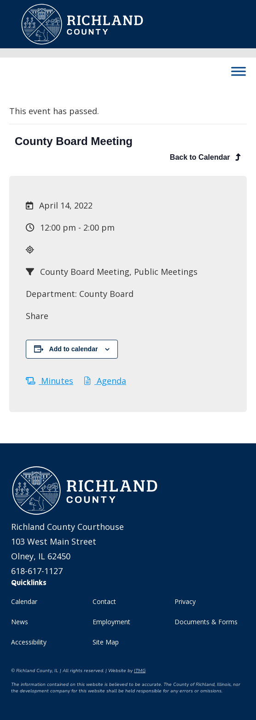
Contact (104, 601)
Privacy (185, 601)
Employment (111, 621)
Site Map (106, 642)
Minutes (49, 380)
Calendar (24, 601)
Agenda (105, 380)
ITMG (139, 671)
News (19, 621)
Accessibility (29, 642)
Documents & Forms (206, 621)
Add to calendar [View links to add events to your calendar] (73, 349)
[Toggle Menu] (238, 71)
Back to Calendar (205, 157)
